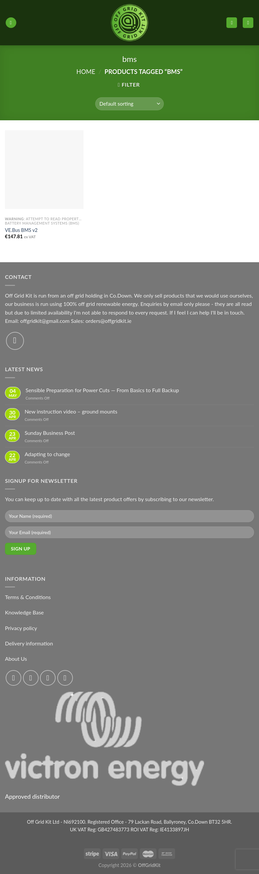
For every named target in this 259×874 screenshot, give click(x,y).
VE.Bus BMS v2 (21, 230)
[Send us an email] (15, 341)
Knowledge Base (24, 612)
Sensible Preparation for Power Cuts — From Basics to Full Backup (102, 390)
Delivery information (29, 643)
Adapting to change (47, 454)
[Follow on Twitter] (48, 678)
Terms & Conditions (28, 597)
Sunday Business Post (50, 433)
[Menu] (11, 22)
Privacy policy (21, 628)
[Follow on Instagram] (31, 678)
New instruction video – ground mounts (71, 411)
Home (86, 71)
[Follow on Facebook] (13, 678)
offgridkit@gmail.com (45, 321)
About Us (16, 658)
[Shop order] (129, 103)
